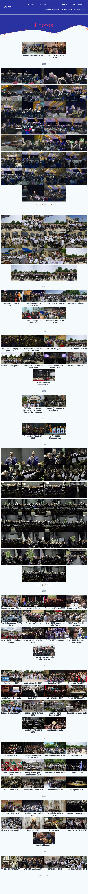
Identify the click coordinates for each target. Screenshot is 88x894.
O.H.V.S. (53, 4)
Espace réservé (52, 10)
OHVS (7, 7)
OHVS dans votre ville (73, 10)
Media (64, 4)
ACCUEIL (31, 4)
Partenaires (78, 4)
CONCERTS (42, 4)
